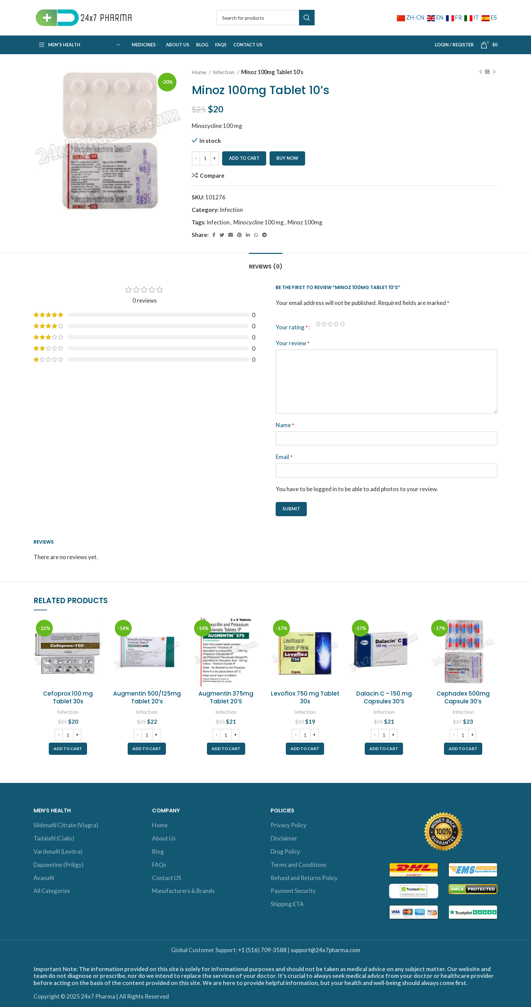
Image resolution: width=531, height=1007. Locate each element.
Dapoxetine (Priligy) (59, 864)
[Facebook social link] (213, 235)
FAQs (159, 864)
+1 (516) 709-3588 (262, 950)
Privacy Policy (288, 825)
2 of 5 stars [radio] (324, 324)
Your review (293, 343)
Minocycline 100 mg (258, 222)
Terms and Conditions (298, 864)
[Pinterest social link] (239, 235)
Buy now (287, 158)
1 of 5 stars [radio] (318, 324)
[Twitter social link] (221, 235)
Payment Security (293, 890)
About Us (164, 838)
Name (285, 425)
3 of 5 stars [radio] (330, 324)
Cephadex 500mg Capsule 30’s (463, 697)
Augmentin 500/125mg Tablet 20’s (147, 697)
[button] (68, 749)
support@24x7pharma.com (325, 950)
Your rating (292, 327)
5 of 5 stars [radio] (342, 324)
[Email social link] (230, 235)
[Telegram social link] (264, 235)
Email (284, 456)
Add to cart (244, 158)
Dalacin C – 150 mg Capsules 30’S (384, 697)
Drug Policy (285, 851)
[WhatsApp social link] (256, 235)
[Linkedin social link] (248, 235)
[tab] (265, 263)
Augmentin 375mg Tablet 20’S (225, 697)
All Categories (52, 890)
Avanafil (44, 877)
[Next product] (494, 72)
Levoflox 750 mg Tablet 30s (305, 697)
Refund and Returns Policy (304, 877)
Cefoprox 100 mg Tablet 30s (68, 697)
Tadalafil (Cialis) (54, 838)
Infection (224, 72)
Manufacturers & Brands (183, 890)
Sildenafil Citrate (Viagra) (66, 825)
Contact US (166, 877)
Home (199, 72)
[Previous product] (480, 72)
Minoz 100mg (305, 222)
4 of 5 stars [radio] (336, 324)
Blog (158, 851)
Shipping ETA (287, 903)
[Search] (265, 17)
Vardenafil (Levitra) (58, 851)
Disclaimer (284, 838)
